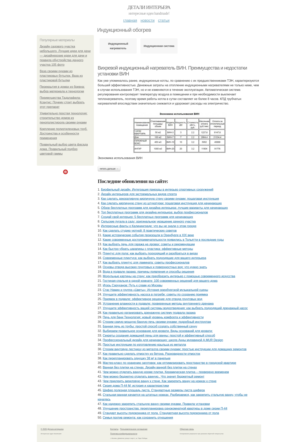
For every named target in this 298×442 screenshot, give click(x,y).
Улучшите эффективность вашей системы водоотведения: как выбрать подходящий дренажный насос (175, 308)
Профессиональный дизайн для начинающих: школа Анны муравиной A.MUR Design (163, 340)
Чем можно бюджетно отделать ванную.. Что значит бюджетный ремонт (153, 376)
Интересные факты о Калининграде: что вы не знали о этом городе (149, 226)
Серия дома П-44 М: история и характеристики (136, 385)
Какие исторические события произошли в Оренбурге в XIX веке (148, 235)
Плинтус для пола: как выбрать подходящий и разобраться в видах (150, 253)
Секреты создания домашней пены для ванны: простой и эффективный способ (159, 335)
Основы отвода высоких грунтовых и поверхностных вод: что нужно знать (155, 267)
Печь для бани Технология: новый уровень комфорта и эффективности (153, 317)
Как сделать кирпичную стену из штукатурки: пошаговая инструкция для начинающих (161, 203)
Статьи (163, 20)
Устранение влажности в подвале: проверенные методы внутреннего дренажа (158, 303)
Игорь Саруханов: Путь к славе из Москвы (132, 285)
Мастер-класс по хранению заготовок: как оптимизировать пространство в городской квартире (169, 362)
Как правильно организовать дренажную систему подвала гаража (149, 312)
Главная (130, 20)
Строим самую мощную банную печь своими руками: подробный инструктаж (157, 321)
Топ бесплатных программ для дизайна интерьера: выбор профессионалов (154, 212)
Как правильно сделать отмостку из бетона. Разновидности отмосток (151, 353)
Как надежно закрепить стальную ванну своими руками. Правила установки (156, 404)
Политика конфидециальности (123, 434)
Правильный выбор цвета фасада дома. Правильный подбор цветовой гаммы (64, 149)
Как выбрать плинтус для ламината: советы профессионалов (146, 262)
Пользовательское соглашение (133, 429)
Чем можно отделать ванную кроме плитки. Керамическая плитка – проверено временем (166, 372)
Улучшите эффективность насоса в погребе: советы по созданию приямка (155, 294)
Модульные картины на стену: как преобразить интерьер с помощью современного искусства (169, 276)
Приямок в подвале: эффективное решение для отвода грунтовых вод (152, 299)
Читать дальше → (109, 168)
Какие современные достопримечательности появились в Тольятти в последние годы (163, 239)
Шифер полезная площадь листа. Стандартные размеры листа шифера (154, 390)
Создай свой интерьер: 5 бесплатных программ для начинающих (147, 217)
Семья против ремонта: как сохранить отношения (138, 417)
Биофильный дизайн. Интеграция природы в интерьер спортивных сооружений (157, 189)
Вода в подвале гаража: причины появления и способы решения (148, 271)
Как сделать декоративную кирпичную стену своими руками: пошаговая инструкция (160, 198)
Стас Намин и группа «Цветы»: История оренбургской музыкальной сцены (155, 289)
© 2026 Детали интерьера (52, 429)
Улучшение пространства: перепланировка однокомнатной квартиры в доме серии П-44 (165, 408)
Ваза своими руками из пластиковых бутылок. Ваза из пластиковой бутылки (61, 76)
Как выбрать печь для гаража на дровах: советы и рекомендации (149, 244)
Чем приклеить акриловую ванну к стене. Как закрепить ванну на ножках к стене (159, 381)
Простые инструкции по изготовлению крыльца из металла (144, 344)
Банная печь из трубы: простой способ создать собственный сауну (150, 326)
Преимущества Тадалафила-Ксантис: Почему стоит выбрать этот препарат (62, 102)
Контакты (114, 429)
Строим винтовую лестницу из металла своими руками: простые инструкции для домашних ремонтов (174, 349)
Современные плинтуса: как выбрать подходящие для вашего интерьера (154, 258)
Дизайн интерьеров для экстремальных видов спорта (139, 194)
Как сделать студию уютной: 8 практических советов (140, 230)
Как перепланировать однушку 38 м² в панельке (136, 358)
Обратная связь (187, 429)
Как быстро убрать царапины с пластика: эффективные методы (148, 248)
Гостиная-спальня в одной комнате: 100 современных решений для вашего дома (160, 280)
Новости (147, 20)
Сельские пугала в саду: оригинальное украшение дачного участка (148, 221)
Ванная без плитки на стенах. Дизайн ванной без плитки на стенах (150, 367)
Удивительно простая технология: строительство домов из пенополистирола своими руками (63, 118)
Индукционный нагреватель (118, 46)
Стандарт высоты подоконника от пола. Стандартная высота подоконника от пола (161, 413)
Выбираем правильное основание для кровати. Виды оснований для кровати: (158, 331)
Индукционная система (159, 46)
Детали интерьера (149, 7)
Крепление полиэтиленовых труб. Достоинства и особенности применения (63, 133)
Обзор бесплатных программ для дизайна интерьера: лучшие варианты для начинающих (164, 207)
